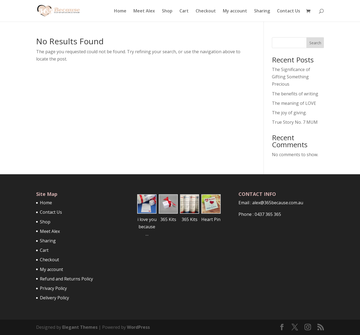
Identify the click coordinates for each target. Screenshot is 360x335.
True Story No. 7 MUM (295, 122)
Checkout (206, 11)
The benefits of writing (295, 94)
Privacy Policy (53, 288)
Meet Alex (144, 11)
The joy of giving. (289, 113)
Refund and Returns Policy (66, 279)
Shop (167, 11)
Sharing (262, 11)
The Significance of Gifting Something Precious (291, 76)
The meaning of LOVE (294, 103)
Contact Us (288, 11)
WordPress (138, 327)
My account (235, 11)
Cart (184, 11)
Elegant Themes (80, 327)
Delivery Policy (54, 298)
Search (315, 42)
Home (120, 11)
